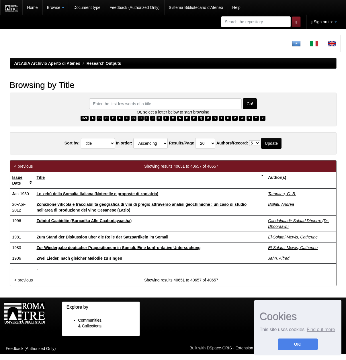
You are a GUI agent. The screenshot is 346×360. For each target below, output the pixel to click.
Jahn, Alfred (278, 258)
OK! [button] (298, 344)
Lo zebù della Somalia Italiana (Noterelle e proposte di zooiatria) (97, 193)
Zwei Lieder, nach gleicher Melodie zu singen (79, 258)
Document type (86, 7)
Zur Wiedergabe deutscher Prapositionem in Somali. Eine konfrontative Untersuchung (118, 247)
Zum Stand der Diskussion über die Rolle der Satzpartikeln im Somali (102, 237)
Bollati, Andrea (281, 204)
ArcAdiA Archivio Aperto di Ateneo (47, 63)
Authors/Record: (232, 143)
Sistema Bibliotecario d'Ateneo (196, 7)
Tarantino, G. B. (282, 193)
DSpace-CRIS (219, 347)
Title (40, 177)
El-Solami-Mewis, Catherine (293, 237)
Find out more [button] (321, 329)
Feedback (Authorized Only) (134, 7)
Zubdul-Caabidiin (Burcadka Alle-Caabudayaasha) (84, 220)
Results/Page (181, 143)
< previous (23, 166)
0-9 (85, 118)
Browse (55, 7)
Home (32, 7)
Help (236, 7)
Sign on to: (324, 21)
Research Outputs (104, 63)
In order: (124, 143)
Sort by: (72, 143)
